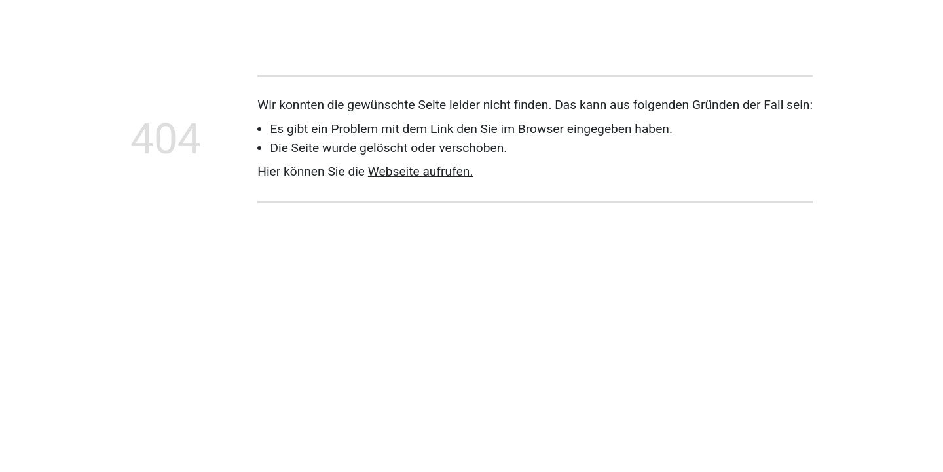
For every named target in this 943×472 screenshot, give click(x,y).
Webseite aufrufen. (420, 171)
